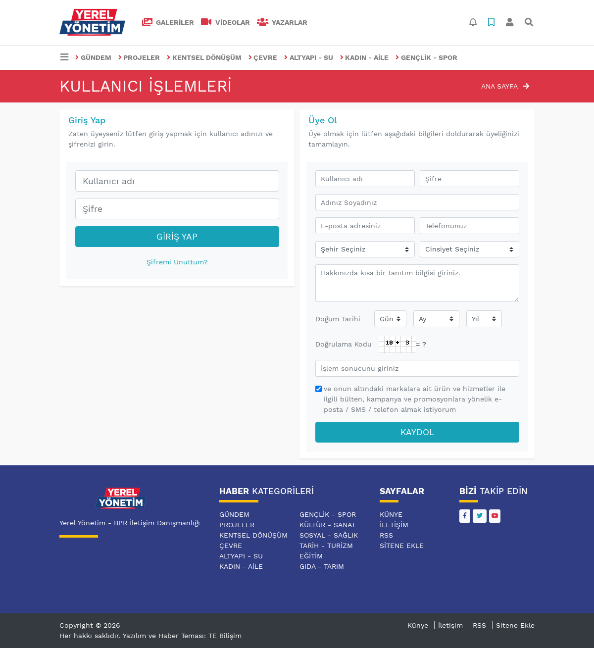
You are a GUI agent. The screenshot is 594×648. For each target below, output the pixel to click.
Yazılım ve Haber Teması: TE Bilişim (182, 636)
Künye (391, 514)
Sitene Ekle (402, 545)
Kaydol (417, 432)
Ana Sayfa (505, 86)
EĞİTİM (311, 556)
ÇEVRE (263, 57)
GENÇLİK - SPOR (426, 57)
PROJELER (139, 57)
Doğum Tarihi (337, 319)
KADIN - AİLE (364, 57)
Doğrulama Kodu (343, 344)
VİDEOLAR (225, 22)
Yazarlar (282, 22)
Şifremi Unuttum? (177, 262)
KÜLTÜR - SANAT (327, 525)
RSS (386, 535)
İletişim (394, 525)
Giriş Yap (177, 237)
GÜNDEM (93, 57)
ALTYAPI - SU (308, 57)
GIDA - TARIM (321, 566)
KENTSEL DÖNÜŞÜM (204, 57)
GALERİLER (168, 22)
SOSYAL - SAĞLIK (328, 535)
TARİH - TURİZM (326, 545)
